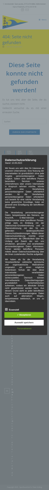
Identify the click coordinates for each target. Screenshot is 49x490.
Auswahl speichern (24, 322)
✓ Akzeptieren (24, 315)
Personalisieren (24, 328)
